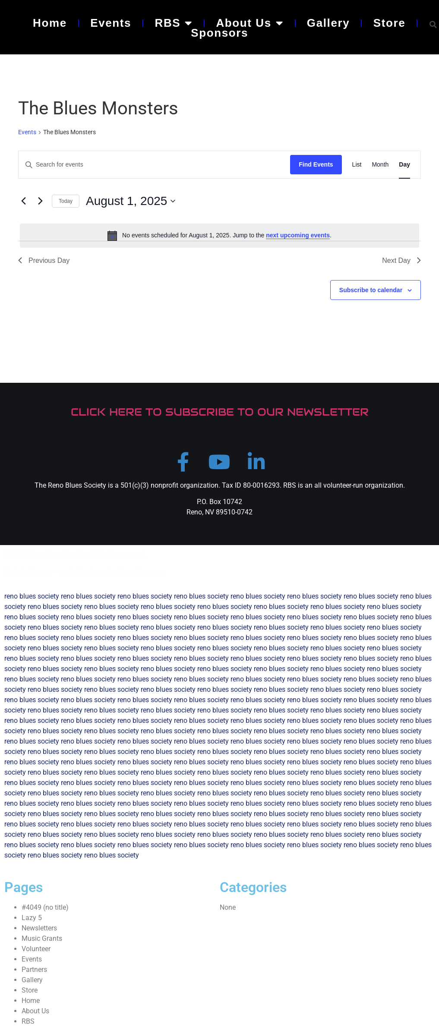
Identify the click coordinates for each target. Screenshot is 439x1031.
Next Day (401, 260)
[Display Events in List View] (357, 164)
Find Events (316, 164)
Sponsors (219, 32)
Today (66, 201)
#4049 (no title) (45, 907)
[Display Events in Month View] (380, 164)
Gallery (328, 22)
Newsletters (39, 928)
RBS (174, 22)
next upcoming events (298, 235)
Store (389, 22)
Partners (34, 969)
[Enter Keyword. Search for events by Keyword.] (154, 164)
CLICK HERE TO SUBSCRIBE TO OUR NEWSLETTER (220, 412)
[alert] (219, 236)
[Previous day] (23, 201)
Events (110, 22)
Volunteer (36, 949)
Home (50, 22)
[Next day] (40, 201)
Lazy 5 (32, 918)
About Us (249, 22)
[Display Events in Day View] (404, 164)
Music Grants (42, 938)
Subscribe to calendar (370, 290)
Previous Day (43, 260)
